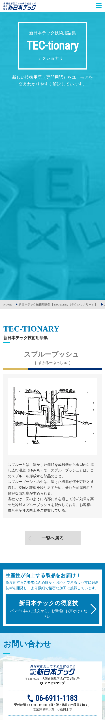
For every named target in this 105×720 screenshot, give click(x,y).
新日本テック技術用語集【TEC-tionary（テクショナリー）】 (58, 304)
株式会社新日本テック (19, 8)
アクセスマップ (54, 683)
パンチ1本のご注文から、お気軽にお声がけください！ (48, 609)
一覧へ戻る (52, 538)
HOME (7, 304)
